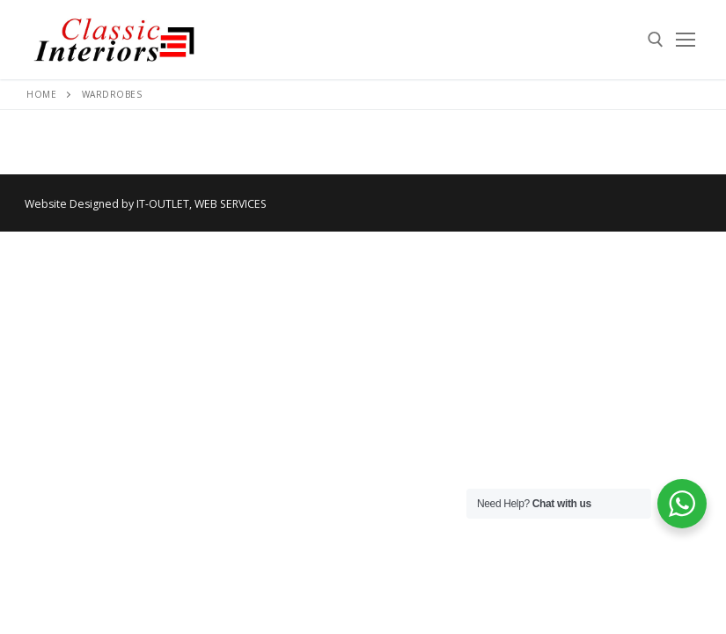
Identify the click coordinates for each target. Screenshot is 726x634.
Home (41, 94)
